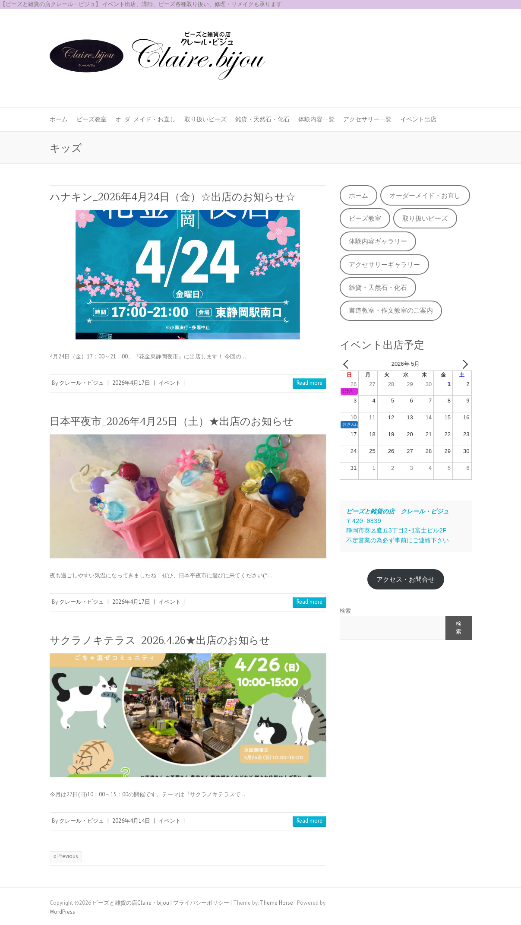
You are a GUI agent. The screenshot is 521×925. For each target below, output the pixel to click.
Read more (309, 382)
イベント (169, 382)
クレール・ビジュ (81, 382)
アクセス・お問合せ (405, 579)
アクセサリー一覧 (367, 119)
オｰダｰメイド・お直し (145, 119)
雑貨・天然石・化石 (262, 119)
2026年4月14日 (131, 820)
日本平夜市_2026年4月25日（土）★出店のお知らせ (172, 421)
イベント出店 (418, 119)
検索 (345, 611)
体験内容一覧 (316, 119)
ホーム (59, 119)
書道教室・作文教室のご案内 (391, 310)
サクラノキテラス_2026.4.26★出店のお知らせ (160, 640)
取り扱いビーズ (205, 119)
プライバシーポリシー (201, 902)
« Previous (66, 856)
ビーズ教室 (91, 119)
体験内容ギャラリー (378, 241)
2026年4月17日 (131, 382)
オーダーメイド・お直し (425, 195)
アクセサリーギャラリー (384, 264)
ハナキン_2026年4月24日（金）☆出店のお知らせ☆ (173, 197)
